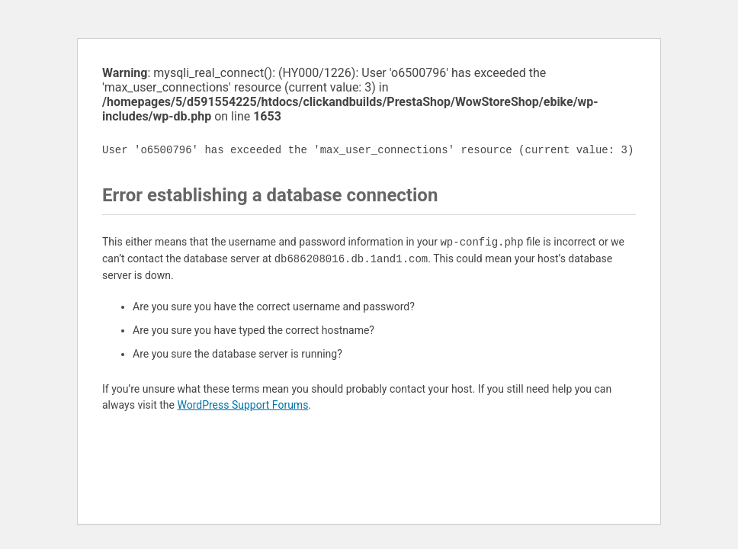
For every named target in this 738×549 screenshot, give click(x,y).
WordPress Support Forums (242, 405)
